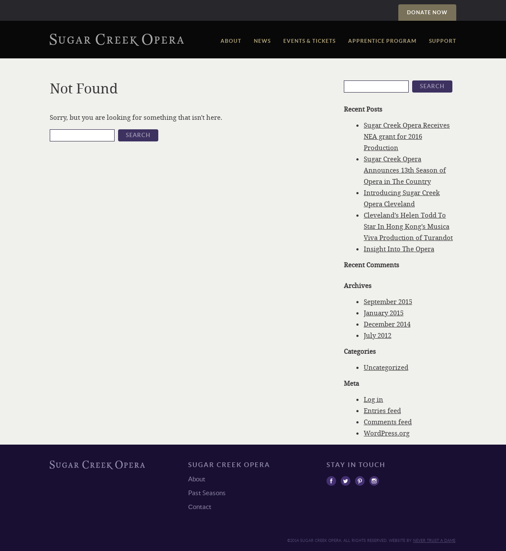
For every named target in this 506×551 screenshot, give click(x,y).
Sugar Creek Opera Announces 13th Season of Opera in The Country (405, 170)
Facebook (331, 481)
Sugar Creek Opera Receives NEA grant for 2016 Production (407, 136)
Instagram (374, 481)
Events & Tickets (309, 41)
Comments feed (388, 421)
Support (442, 41)
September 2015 (388, 301)
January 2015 (384, 312)
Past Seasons (207, 493)
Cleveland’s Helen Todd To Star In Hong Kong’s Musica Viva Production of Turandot (408, 226)
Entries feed (382, 410)
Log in (373, 399)
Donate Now (427, 12)
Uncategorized (386, 367)
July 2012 (377, 335)
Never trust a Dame (434, 540)
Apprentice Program (382, 41)
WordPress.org (387, 433)
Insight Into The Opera (399, 248)
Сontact (199, 506)
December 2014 (387, 324)
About (231, 41)
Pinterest (360, 481)
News (262, 41)
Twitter (345, 481)
